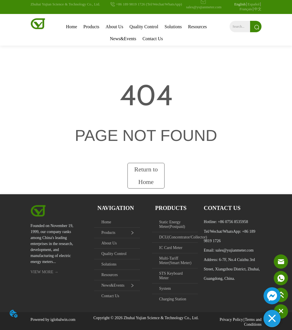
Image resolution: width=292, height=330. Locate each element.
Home (71, 26)
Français (246, 9)
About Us (114, 26)
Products (91, 26)
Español (253, 4)
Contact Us (153, 38)
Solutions (173, 26)
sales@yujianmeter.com (234, 250)
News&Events (123, 38)
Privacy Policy (231, 319)
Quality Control (143, 26)
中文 (257, 9)
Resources (197, 26)
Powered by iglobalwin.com (53, 319)
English (240, 4)
